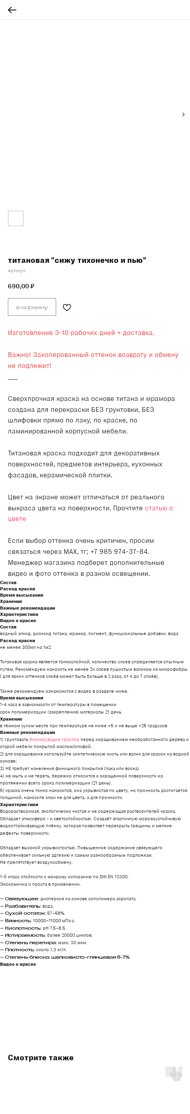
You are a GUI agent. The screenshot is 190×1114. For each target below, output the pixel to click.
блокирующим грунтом (54, 739)
